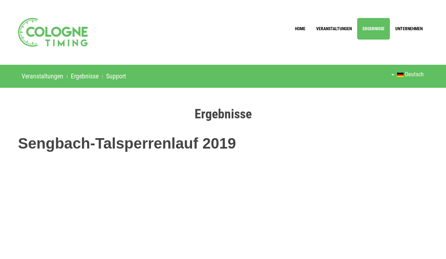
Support (116, 76)
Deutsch (407, 74)
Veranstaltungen (334, 28)
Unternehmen (409, 28)
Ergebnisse (373, 28)
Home (300, 28)
